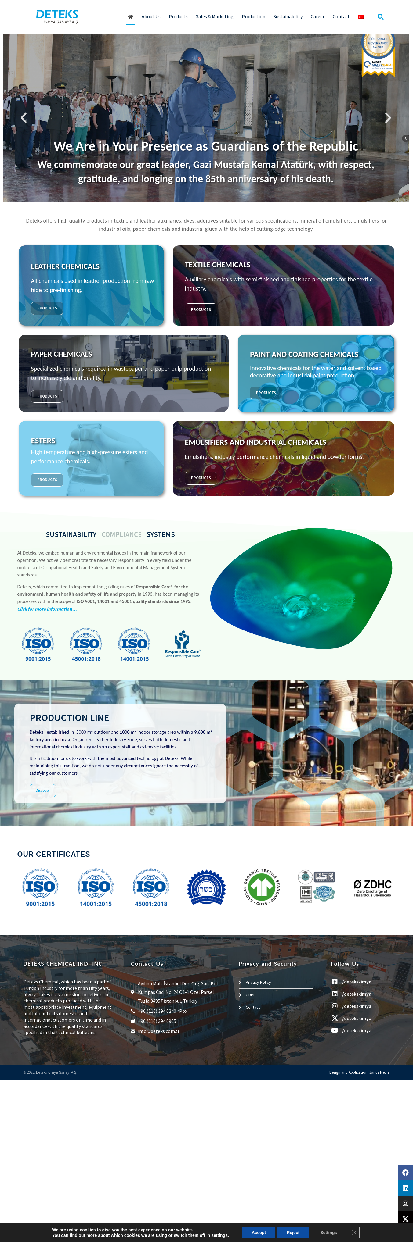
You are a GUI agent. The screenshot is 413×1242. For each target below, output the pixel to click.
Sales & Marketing (215, 16)
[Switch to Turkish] (360, 17)
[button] (381, 17)
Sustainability (288, 16)
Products (178, 16)
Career (317, 16)
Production (253, 16)
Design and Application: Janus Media (359, 1072)
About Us (151, 16)
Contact (341, 16)
